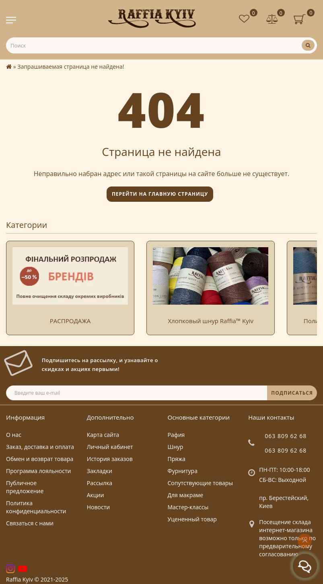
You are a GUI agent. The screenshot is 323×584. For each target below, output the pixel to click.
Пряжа (177, 459)
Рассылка (99, 483)
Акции (95, 495)
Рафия (176, 435)
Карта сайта (103, 435)
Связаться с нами (29, 523)
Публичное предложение (24, 487)
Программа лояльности (38, 471)
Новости (98, 507)
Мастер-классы (188, 507)
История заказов (110, 459)
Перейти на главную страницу (160, 194)
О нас (13, 435)
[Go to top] (305, 541)
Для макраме (186, 495)
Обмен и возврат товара (39, 459)
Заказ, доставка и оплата (40, 447)
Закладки (99, 471)
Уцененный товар (192, 519)
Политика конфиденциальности (36, 507)
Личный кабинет (110, 447)
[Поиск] (308, 45)
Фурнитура (183, 471)
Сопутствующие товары (200, 483)
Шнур (175, 447)
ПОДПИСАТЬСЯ (292, 392)
